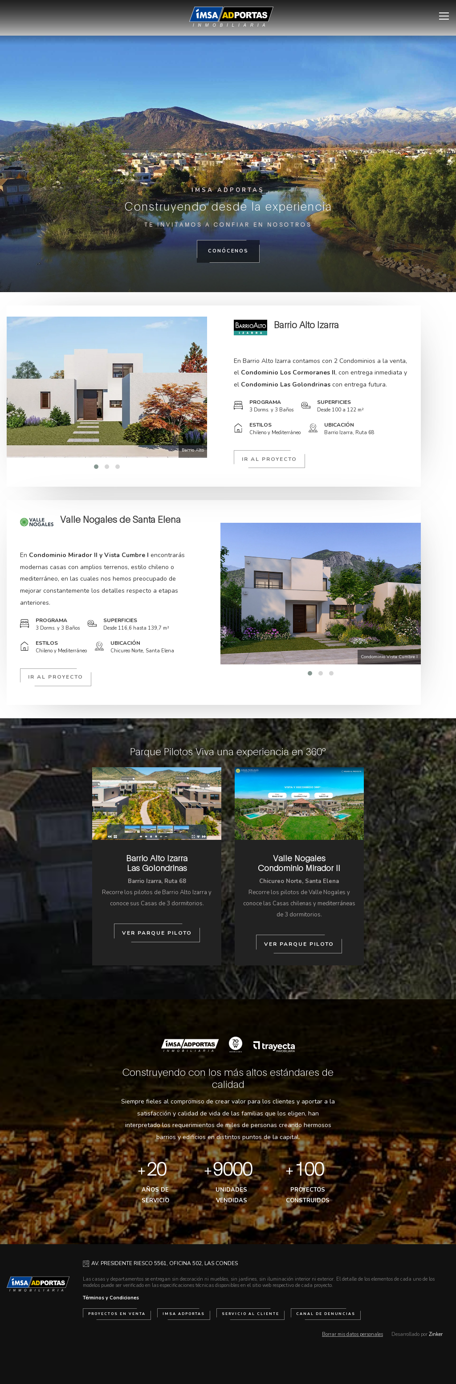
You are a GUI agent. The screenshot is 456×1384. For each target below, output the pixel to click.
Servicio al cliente (250, 1313)
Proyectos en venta (117, 1313)
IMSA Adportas (184, 1313)
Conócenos (228, 251)
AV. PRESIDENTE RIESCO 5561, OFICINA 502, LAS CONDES (164, 1263)
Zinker (436, 1334)
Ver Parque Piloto (157, 932)
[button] (96, 466)
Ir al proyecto (269, 459)
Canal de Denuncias (325, 1313)
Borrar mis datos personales (352, 1334)
